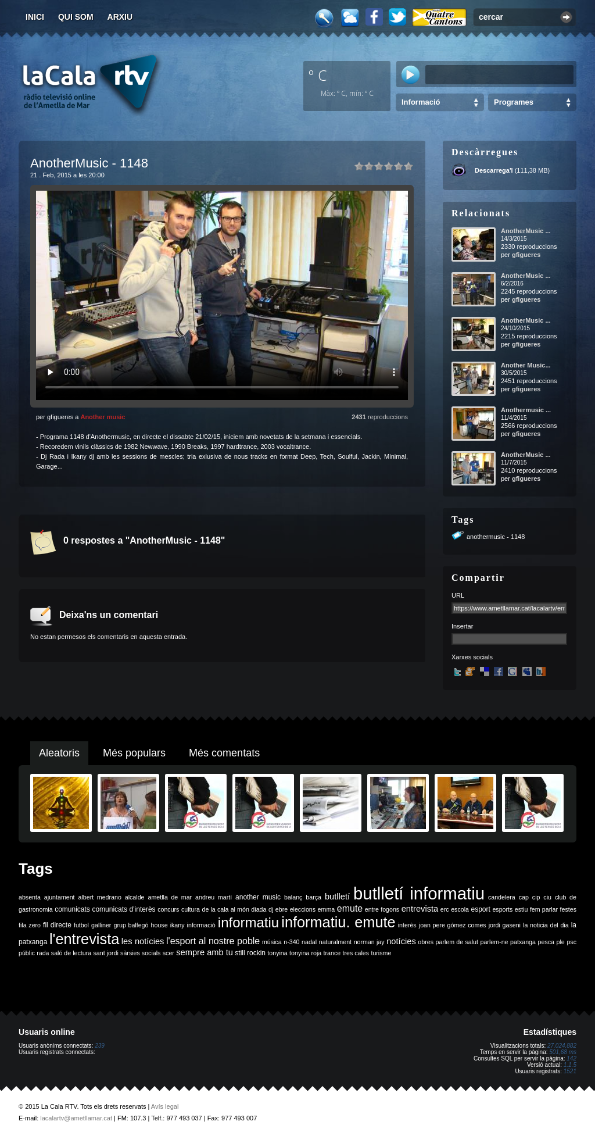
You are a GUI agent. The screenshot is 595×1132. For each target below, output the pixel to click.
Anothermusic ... (526, 409)
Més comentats (224, 753)
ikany (177, 925)
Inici (35, 17)
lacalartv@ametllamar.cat (76, 1118)
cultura (190, 909)
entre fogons (382, 909)
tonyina (277, 952)
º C (318, 75)
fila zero (30, 925)
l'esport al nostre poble (213, 941)
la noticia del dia (546, 925)
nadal (309, 941)
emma (326, 909)
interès (407, 925)
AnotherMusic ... (526, 230)
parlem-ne (494, 941)
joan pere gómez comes (452, 925)
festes (568, 909)
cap (524, 897)
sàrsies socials (140, 952)
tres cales (355, 952)
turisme (381, 952)
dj (270, 909)
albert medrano (99, 897)
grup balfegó (130, 925)
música (272, 941)
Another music (102, 416)
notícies (401, 941)
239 (100, 1045)
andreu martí (213, 897)
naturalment (335, 941)
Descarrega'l (494, 170)
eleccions (303, 909)
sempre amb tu (204, 952)
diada (258, 909)
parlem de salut (457, 941)
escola (460, 909)
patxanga (523, 941)
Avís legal (165, 1106)
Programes (513, 102)
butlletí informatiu (419, 893)
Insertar (462, 626)
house (159, 925)
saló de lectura (71, 952)
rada (43, 952)
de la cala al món (225, 909)
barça (313, 897)
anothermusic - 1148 (496, 536)
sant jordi (106, 952)
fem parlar (544, 909)
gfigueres (526, 254)
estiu (521, 909)
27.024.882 (561, 1045)
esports (502, 909)
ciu (547, 897)
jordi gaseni (505, 925)
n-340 (291, 941)
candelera (501, 897)
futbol (81, 925)
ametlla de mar (170, 897)
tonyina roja (305, 952)
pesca (546, 941)
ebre (281, 909)
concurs (168, 909)
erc (444, 909)
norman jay (369, 941)
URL (457, 595)
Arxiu (120, 17)
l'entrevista (84, 939)
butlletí (337, 896)
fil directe (57, 925)
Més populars (134, 753)
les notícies (142, 941)
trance (332, 952)
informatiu (248, 922)
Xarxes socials (472, 657)
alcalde (135, 897)
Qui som (76, 17)
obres (425, 941)
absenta (30, 897)
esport (480, 909)
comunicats (72, 909)
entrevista (420, 908)
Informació (421, 102)
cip (536, 897)
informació (201, 925)
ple (561, 941)
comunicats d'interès (123, 909)
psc (571, 941)
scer (168, 952)
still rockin (250, 953)
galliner (101, 925)
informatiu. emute (338, 922)
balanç (293, 897)
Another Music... (526, 365)
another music (258, 897)
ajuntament (59, 897)
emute (350, 908)
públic (27, 952)
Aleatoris (59, 753)
